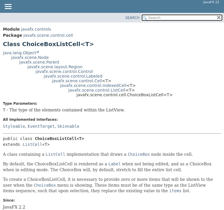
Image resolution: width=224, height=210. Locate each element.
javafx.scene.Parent (39, 62)
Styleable (14, 126)
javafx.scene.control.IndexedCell (93, 85)
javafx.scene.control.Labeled (73, 76)
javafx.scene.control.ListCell (96, 90)
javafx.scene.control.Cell (77, 80)
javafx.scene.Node (30, 57)
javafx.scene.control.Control (64, 71)
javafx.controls (36, 29)
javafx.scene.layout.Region (55, 66)
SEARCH (132, 18)
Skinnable (68, 126)
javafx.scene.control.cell (48, 35)
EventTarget (41, 126)
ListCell (32, 144)
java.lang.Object (19, 52)
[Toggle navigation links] (8, 7)
